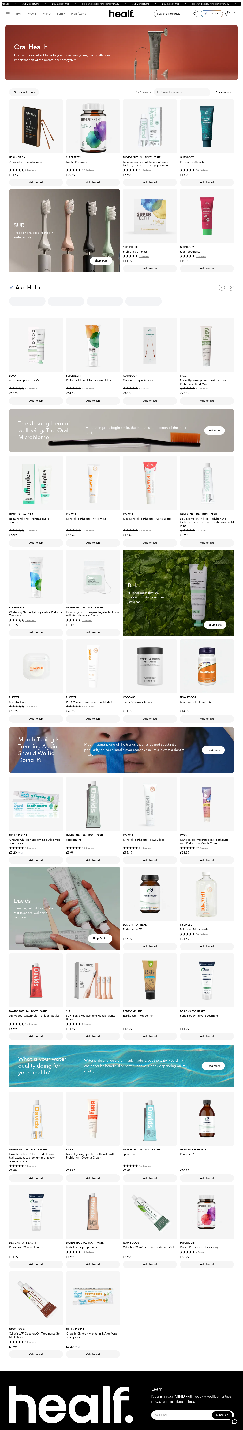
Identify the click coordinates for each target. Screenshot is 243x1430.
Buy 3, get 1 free (68, 3)
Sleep (61, 14)
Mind (47, 14)
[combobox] (223, 92)
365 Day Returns (39, 3)
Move (32, 14)
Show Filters (24, 92)
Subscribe (222, 1415)
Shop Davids (100, 938)
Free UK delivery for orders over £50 (109, 3)
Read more (213, 750)
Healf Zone (78, 14)
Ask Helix (214, 430)
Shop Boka (215, 625)
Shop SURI (101, 261)
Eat (18, 14)
